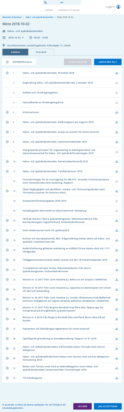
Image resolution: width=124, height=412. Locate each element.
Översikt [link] (49, 10)
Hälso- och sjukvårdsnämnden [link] (39, 17)
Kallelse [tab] (15, 52)
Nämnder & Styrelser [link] (69, 10)
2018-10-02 (14, 37)
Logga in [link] (113, 7)
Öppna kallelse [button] (77, 61)
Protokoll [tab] (41, 52)
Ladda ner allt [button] (108, 61)
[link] (18, 7)
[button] (19, 62)
